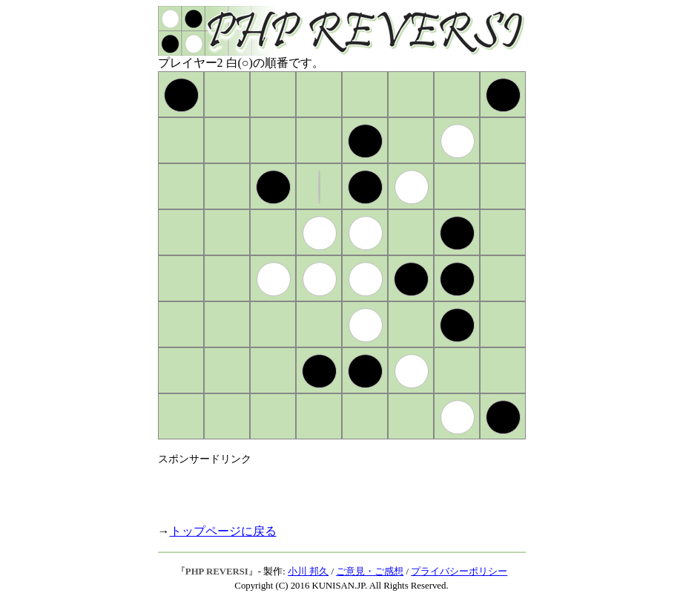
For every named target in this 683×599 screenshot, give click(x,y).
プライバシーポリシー (459, 571)
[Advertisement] (331, 488)
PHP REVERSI (216, 571)
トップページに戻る (223, 531)
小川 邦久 (308, 571)
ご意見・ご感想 (369, 571)
